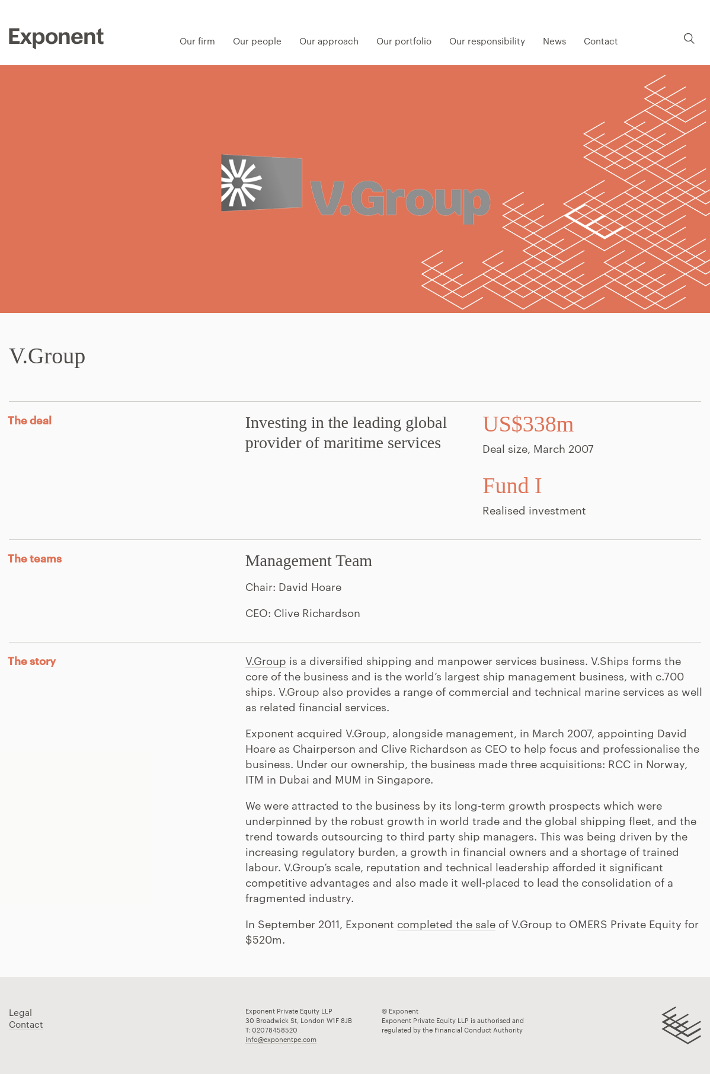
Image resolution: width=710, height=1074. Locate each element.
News (554, 41)
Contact (601, 41)
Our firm (197, 41)
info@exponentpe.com (280, 1039)
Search (689, 38)
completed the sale (446, 924)
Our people (257, 41)
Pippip (56, 38)
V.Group (265, 660)
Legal (20, 1012)
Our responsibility (487, 41)
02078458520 (275, 1030)
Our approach (329, 41)
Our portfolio (403, 41)
